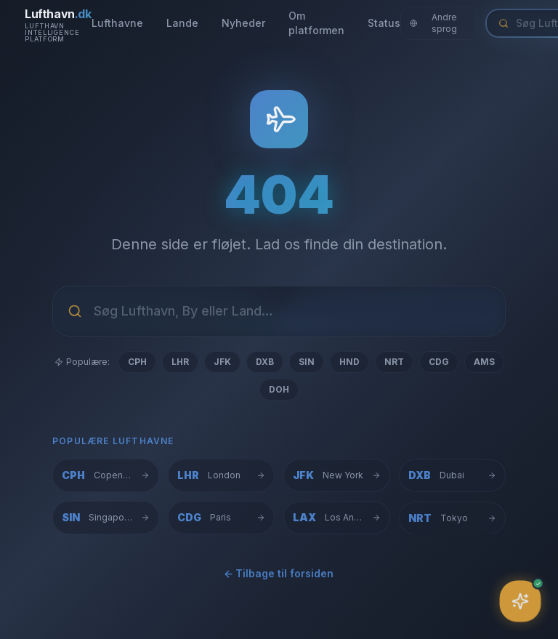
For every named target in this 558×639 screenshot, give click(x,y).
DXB (265, 361)
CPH (137, 361)
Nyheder (243, 23)
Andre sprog (434, 23)
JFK (222, 361)
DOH (279, 389)
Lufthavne (117, 23)
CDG (439, 361)
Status (384, 23)
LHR (180, 361)
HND (349, 361)
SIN (307, 361)
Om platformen (316, 22)
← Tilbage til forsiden (279, 576)
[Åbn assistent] (520, 601)
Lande (182, 23)
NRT (394, 361)
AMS (484, 361)
